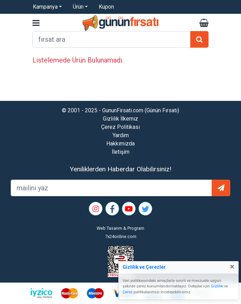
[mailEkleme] (111, 188)
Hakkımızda (120, 143)
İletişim (120, 152)
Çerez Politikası (120, 127)
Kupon (106, 6)
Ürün (78, 6)
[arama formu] (111, 39)
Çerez (128, 292)
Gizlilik (217, 286)
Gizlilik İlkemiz (120, 118)
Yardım (121, 135)
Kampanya (45, 6)
